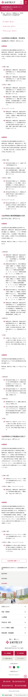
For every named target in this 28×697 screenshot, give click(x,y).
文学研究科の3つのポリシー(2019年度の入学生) (14, 568)
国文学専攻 (4, 573)
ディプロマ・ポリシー (9, 22)
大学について (8, 12)
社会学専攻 (4, 583)
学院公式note (13, 671)
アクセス (20, 658)
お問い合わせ (7, 658)
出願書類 (7, 653)
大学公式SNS (14, 663)
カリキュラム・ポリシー (9, 26)
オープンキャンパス (20, 695)
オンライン (13, 674)
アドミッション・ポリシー (10, 31)
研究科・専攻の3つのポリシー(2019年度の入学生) (11, 14)
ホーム (4, 12)
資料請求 (20, 653)
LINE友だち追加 (7, 695)
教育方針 (21, 12)
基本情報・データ (16, 12)
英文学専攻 (4, 578)
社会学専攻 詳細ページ (13, 561)
